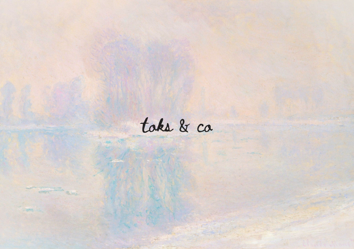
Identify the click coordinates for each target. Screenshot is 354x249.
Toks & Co (177, 124)
